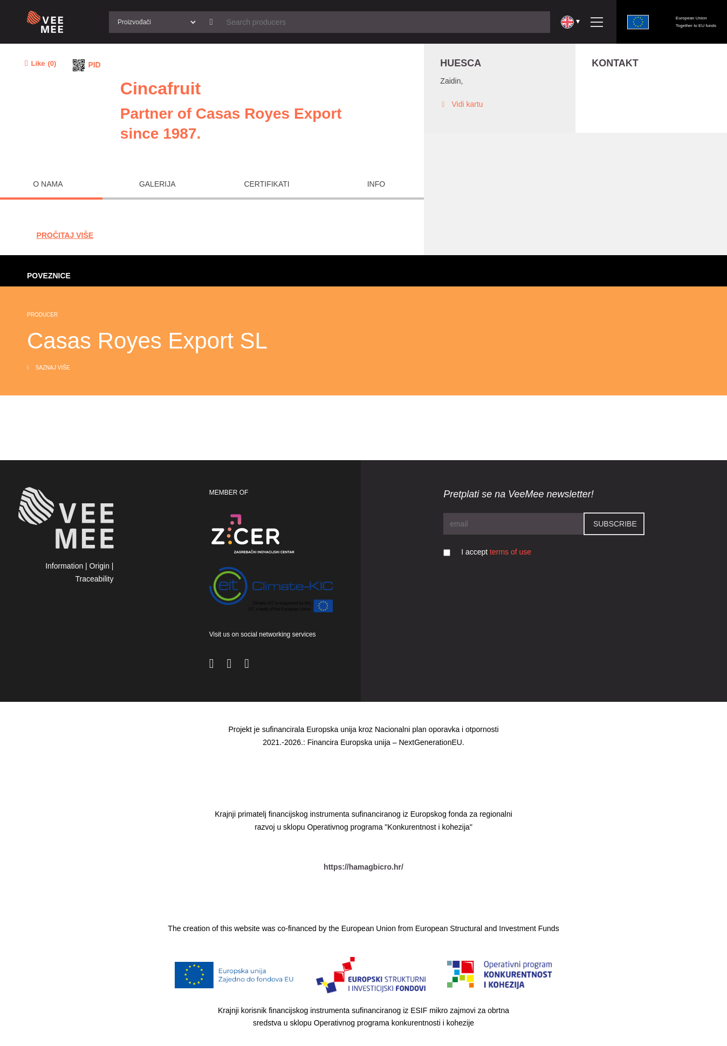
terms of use (510, 552)
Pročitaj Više (65, 235)
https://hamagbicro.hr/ (363, 867)
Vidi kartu (461, 104)
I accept (496, 552)
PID (94, 64)
